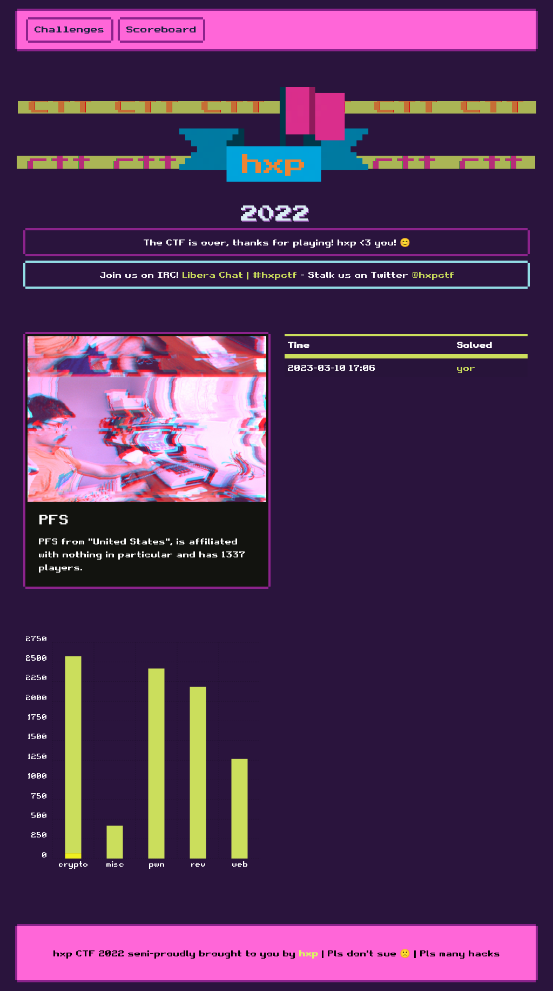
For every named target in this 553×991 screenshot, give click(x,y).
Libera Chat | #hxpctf (239, 274)
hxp (308, 953)
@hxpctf (433, 274)
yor (465, 367)
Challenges (70, 30)
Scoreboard (161, 30)
